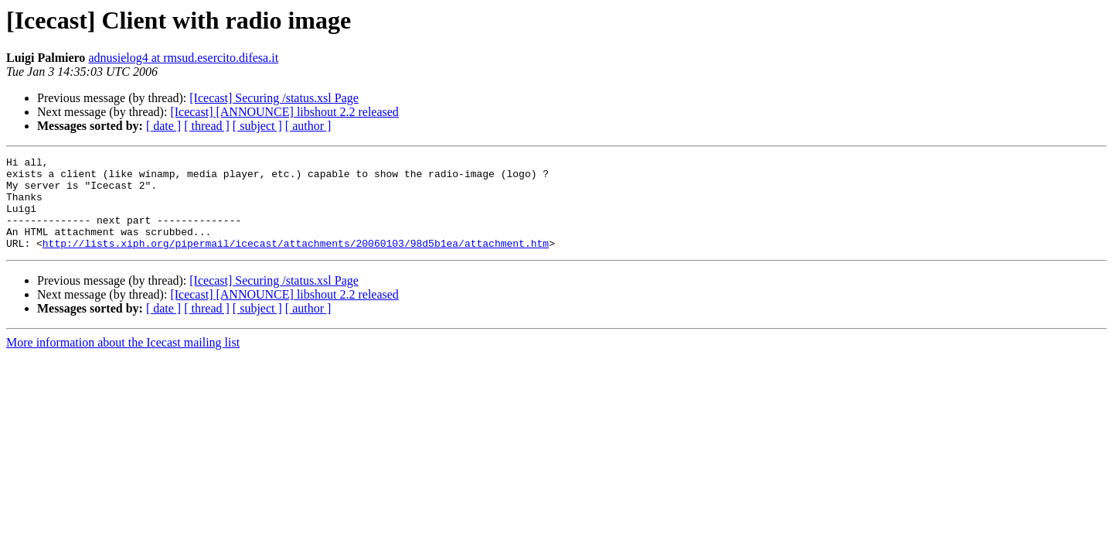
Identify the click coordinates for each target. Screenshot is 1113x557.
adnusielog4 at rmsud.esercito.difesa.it (183, 57)
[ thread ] (207, 125)
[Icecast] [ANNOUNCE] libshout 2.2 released (284, 111)
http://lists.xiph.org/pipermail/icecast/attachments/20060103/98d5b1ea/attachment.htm (296, 261)
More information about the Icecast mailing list (123, 360)
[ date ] (163, 125)
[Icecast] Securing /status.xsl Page (274, 97)
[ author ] (308, 125)
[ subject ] (257, 125)
